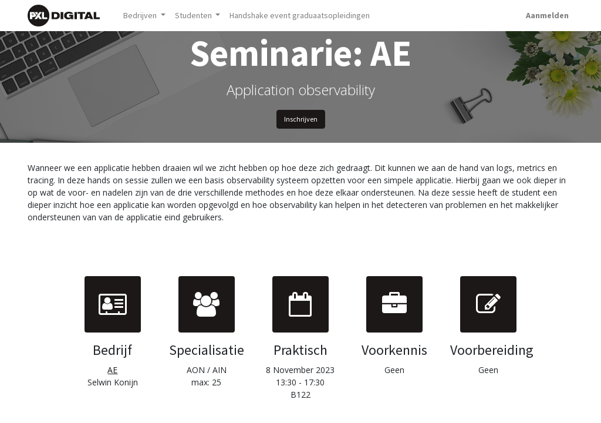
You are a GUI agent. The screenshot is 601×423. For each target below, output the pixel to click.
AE (112, 369)
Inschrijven (301, 119)
